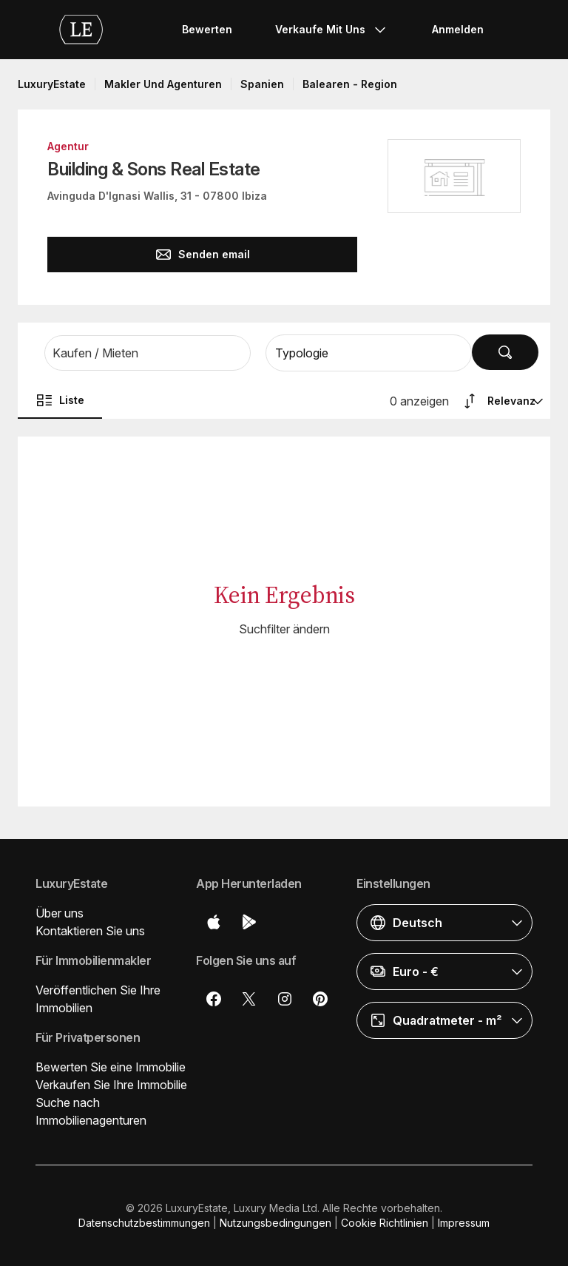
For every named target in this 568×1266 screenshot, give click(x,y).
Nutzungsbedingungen (275, 1222)
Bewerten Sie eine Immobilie (111, 1067)
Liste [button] (60, 400)
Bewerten (207, 29)
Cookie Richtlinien (384, 1222)
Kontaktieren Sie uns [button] (90, 930)
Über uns (60, 913)
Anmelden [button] (458, 29)
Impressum (464, 1222)
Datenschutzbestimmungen (144, 1222)
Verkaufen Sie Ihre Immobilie (111, 1084)
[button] (147, 353)
